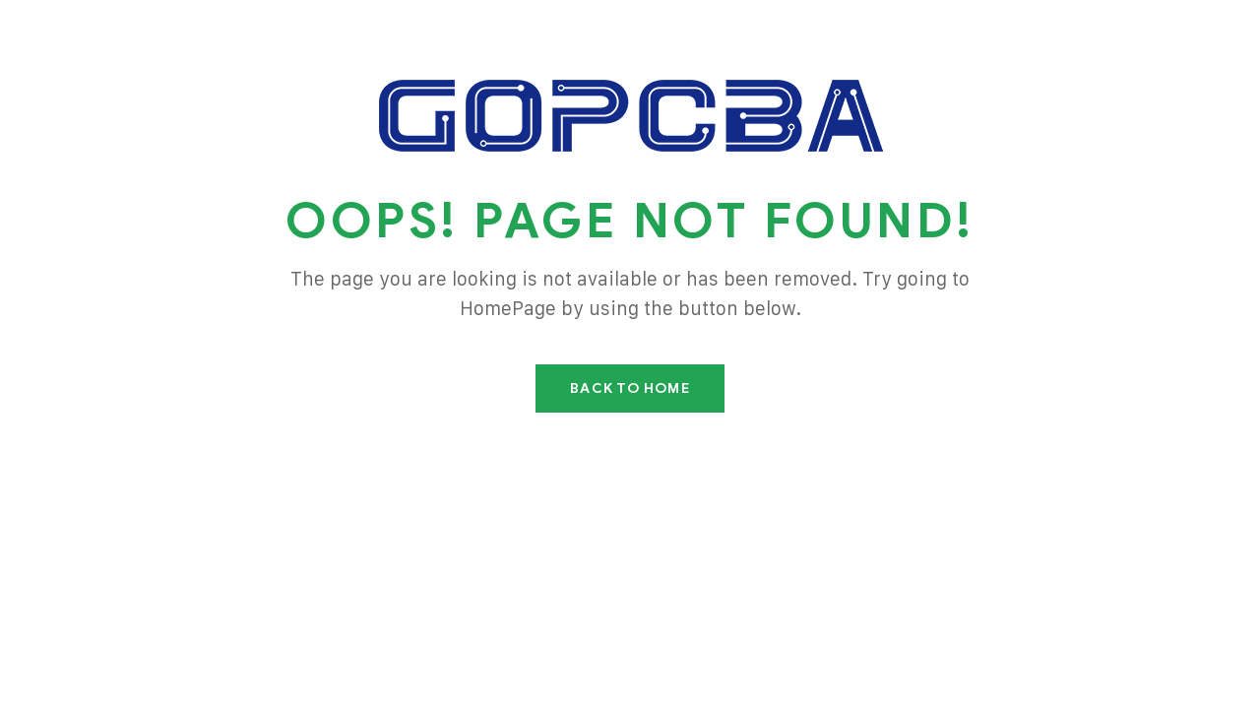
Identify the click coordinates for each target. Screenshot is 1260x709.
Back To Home (629, 388)
